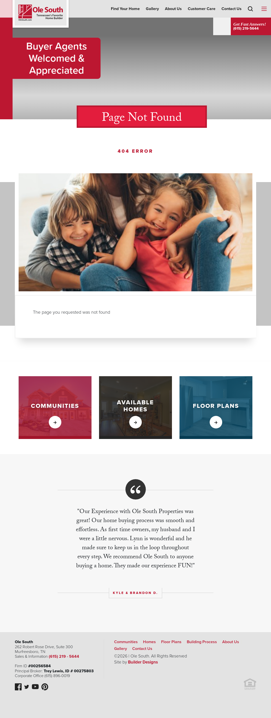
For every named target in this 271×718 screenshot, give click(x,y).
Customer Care (201, 8)
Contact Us (231, 8)
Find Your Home (125, 8)
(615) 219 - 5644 (63, 656)
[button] (250, 16)
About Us (173, 8)
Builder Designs (143, 662)
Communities (126, 641)
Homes (149, 641)
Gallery (152, 8)
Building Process (202, 641)
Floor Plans (171, 641)
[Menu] (264, 9)
